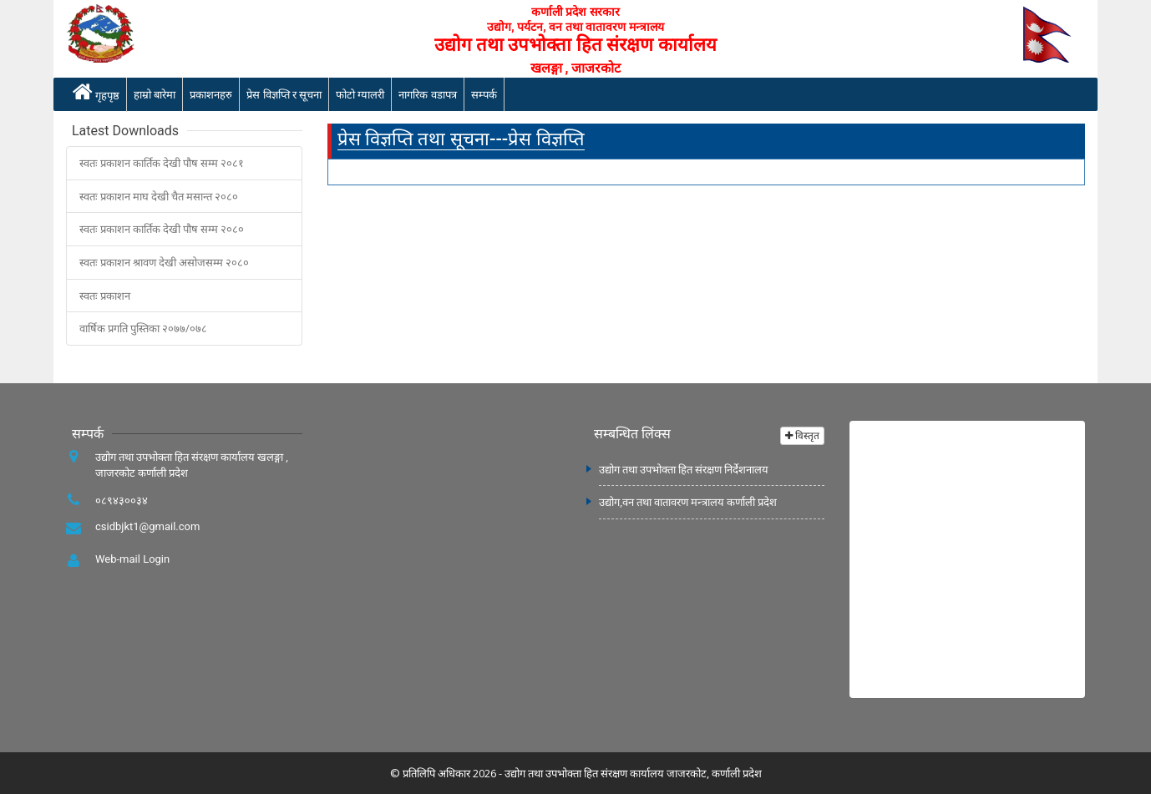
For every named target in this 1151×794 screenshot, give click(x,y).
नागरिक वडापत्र (427, 95)
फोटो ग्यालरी (360, 95)
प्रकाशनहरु (211, 95)
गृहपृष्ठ (96, 92)
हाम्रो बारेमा (154, 95)
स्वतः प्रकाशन (104, 295)
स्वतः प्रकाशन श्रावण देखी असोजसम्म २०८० (164, 262)
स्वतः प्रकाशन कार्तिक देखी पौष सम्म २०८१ (161, 162)
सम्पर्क (484, 95)
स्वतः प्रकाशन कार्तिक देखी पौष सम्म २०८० (161, 228)
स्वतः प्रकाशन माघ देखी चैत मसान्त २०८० (158, 196)
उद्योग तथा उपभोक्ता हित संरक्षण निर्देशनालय (683, 469)
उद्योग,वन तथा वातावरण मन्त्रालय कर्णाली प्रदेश (688, 501)
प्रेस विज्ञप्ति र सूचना (284, 95)
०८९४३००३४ (121, 500)
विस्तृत (802, 435)
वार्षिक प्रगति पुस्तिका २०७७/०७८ (143, 328)
